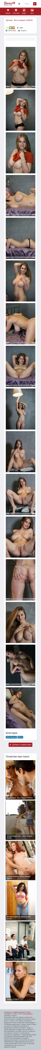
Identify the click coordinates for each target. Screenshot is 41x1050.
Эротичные (11, 737)
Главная (8, 11)
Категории (16, 11)
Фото (32, 11)
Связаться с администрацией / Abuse (17, 1012)
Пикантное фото (10, 4)
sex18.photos (27, 1014)
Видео (24, 11)
